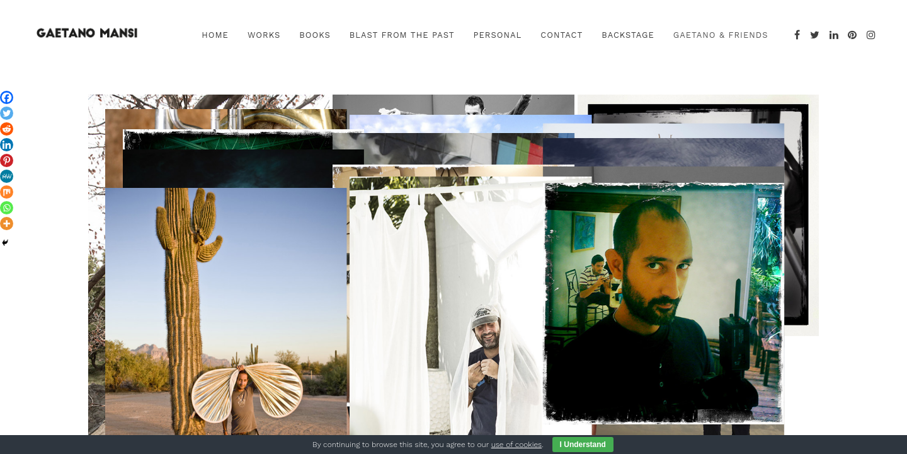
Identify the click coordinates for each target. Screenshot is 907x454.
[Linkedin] (6, 144)
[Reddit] (6, 129)
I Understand (583, 444)
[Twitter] (6, 113)
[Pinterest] (6, 160)
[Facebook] (6, 97)
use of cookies (516, 444)
